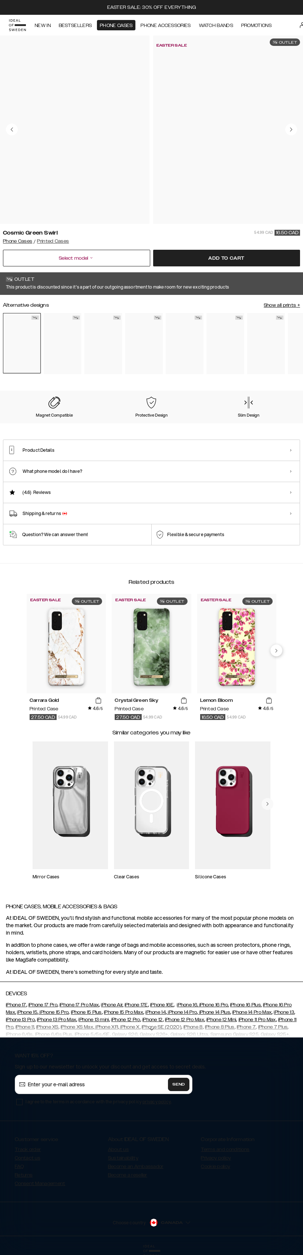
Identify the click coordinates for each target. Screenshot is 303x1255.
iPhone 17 (16, 1004)
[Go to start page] (17, 25)
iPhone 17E (136, 1004)
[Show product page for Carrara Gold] (103, 343)
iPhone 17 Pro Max (79, 1004)
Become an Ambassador (136, 1166)
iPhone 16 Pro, (213, 1004)
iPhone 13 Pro (20, 1019)
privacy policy (156, 1101)
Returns (24, 1175)
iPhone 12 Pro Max (184, 1019)
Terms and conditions (225, 1149)
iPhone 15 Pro (53, 1012)
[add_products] (98, 700)
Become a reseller (127, 1175)
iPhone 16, (187, 1004)
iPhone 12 (152, 1019)
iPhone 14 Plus (214, 1012)
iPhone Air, (112, 1004)
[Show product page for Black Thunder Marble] (62, 343)
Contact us (27, 1158)
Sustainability (123, 1158)
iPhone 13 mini (93, 1019)
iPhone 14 (155, 1012)
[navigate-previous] (276, 650)
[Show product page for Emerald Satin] (225, 343)
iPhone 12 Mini (221, 1019)
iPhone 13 (284, 1012)
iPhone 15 (27, 1012)
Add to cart (226, 258)
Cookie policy (215, 1166)
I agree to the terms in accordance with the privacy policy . (99, 1101)
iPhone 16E (162, 1004)
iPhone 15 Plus (86, 1012)
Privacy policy (216, 1158)
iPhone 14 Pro (182, 1012)
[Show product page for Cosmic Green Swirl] (22, 343)
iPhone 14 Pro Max (252, 1012)
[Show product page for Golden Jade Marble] (266, 343)
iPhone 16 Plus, (246, 1004)
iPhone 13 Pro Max (56, 1019)
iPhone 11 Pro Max (257, 1019)
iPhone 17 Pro (42, 1004)
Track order (28, 1149)
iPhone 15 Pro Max (123, 1012)
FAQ (19, 1166)
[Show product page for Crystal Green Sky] (184, 343)
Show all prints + (282, 305)
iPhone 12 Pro (125, 1019)
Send (178, 1084)
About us (118, 1149)
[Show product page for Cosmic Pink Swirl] (144, 343)
